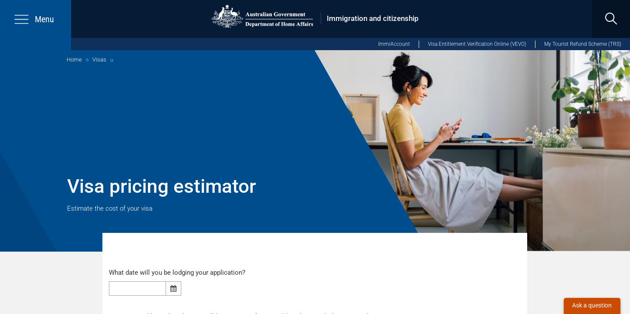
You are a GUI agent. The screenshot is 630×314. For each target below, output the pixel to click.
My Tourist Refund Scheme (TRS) (582, 44)
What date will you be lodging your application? (180, 273)
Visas (99, 59)
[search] (611, 19)
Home (74, 59)
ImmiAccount (394, 44)
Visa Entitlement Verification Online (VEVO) (477, 44)
